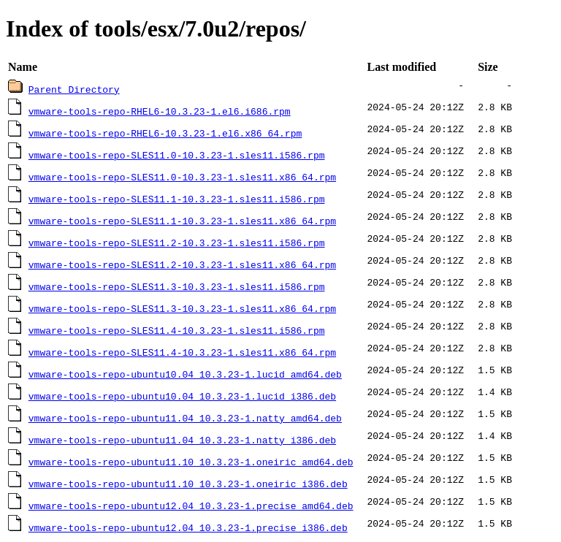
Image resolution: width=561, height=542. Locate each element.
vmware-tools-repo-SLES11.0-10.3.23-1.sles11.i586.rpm (176, 154)
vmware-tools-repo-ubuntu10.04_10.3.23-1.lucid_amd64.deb (185, 374)
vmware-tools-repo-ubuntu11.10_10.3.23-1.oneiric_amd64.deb (191, 461)
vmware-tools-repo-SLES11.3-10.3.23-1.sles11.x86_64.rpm (182, 308)
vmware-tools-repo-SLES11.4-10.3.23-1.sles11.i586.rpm (176, 330)
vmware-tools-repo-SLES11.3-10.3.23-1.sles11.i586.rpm (176, 286)
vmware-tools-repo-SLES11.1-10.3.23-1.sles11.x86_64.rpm (182, 220)
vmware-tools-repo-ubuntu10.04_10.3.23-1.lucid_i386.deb (182, 395)
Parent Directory (74, 89)
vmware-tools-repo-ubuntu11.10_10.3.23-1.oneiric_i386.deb (188, 483)
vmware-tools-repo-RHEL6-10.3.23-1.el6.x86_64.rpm (165, 133)
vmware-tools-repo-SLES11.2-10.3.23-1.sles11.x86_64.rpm (182, 264)
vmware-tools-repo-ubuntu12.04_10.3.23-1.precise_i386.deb (188, 527)
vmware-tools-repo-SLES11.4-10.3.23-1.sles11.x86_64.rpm (182, 352)
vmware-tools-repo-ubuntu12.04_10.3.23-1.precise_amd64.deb (191, 505)
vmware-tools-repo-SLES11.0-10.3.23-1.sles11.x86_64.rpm (182, 176)
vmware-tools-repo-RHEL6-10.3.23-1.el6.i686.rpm (159, 111)
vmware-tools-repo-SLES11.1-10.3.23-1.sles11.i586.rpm (176, 198)
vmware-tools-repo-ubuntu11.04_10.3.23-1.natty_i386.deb (182, 439)
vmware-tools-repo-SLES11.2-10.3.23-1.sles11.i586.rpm (176, 242)
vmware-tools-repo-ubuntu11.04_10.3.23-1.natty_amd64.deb (185, 417)
